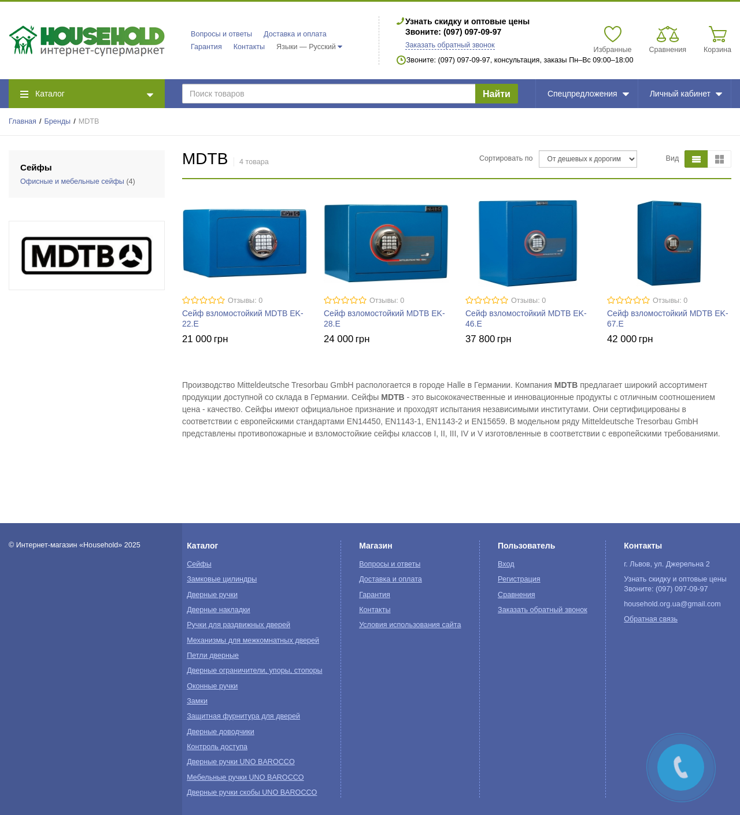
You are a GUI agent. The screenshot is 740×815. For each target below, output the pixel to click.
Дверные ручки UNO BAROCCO (241, 762)
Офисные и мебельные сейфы (72, 181)
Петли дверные (213, 655)
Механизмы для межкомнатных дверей (253, 640)
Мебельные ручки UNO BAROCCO (245, 777)
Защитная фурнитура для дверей (243, 716)
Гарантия (206, 47)
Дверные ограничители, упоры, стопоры (254, 670)
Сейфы (199, 564)
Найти (496, 94)
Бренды (58, 121)
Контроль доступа (217, 747)
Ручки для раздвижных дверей (238, 625)
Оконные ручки (212, 686)
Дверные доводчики (220, 732)
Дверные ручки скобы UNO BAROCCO (252, 792)
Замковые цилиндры (222, 579)
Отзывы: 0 (245, 301)
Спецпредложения (588, 93)
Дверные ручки (212, 595)
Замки (197, 701)
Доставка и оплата (295, 34)
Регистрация (519, 579)
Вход (506, 564)
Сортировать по (506, 158)
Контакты (249, 47)
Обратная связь (651, 619)
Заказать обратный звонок (450, 45)
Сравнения (516, 595)
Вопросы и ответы (221, 34)
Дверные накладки (218, 610)
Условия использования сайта (410, 625)
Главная (22, 121)
